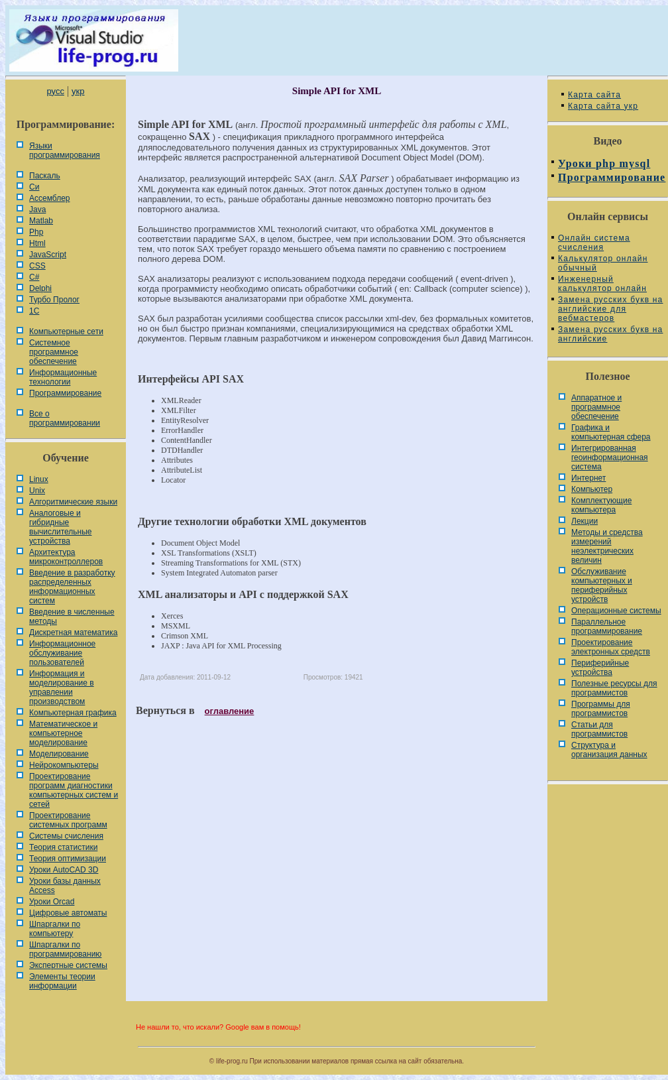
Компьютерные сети (66, 331)
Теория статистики (63, 847)
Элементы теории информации (62, 981)
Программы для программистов (600, 708)
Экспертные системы (68, 965)
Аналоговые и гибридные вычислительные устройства (60, 527)
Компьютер (591, 489)
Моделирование (59, 753)
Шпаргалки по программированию (65, 949)
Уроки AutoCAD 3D (63, 869)
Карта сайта (594, 94)
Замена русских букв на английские (610, 334)
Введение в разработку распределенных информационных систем (72, 586)
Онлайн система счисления (594, 242)
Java (37, 209)
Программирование (65, 393)
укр (78, 91)
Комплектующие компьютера (601, 505)
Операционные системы (616, 610)
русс (55, 91)
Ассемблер (49, 198)
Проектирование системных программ (68, 820)
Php (36, 232)
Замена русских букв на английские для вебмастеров (610, 309)
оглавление (229, 711)
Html (37, 243)
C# (34, 277)
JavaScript (47, 254)
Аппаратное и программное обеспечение (596, 407)
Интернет (588, 478)
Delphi (40, 288)
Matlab (41, 220)
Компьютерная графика (73, 712)
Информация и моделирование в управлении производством (61, 687)
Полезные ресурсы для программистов (614, 688)
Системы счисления (66, 836)
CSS (37, 265)
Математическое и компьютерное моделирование (63, 733)
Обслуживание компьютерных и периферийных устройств (601, 585)
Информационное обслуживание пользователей (62, 653)
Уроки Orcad (51, 901)
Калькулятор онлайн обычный (603, 263)
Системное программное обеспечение (53, 352)
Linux (38, 479)
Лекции (584, 521)
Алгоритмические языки (73, 502)
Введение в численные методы (72, 616)
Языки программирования (64, 150)
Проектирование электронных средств (610, 647)
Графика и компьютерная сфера (611, 432)
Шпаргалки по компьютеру (54, 929)
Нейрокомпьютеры (64, 765)
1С (34, 311)
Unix (37, 490)
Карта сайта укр (603, 106)
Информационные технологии (63, 377)
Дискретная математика (73, 632)
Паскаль (44, 175)
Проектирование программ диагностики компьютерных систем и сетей (73, 790)
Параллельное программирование (606, 626)
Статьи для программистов (599, 729)
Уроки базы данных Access (65, 885)
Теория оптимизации (67, 858)
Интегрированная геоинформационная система (609, 457)
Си (34, 187)
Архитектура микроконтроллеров (66, 557)
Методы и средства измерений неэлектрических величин (607, 546)
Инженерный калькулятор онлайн (602, 283)
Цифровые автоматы (68, 913)
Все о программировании (64, 418)
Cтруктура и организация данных (609, 750)
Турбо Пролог (54, 299)
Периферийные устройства (600, 667)
